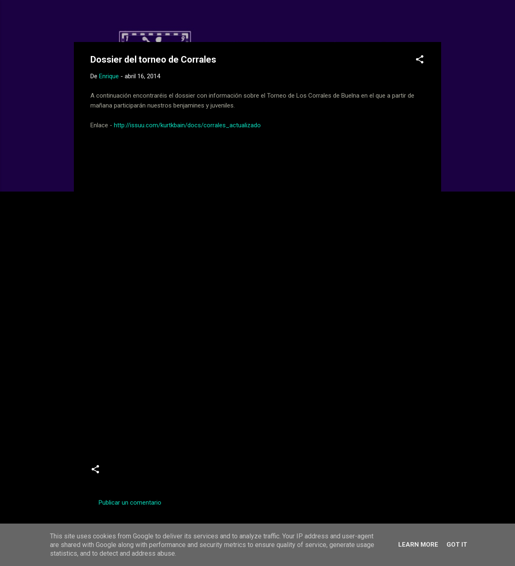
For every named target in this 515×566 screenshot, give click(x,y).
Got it (456, 544)
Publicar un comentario (130, 502)
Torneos (200, 472)
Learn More (418, 544)
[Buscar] (436, 22)
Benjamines (126, 472)
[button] (420, 60)
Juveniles (165, 472)
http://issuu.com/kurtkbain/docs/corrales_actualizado (187, 125)
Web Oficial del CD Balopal (153, 20)
